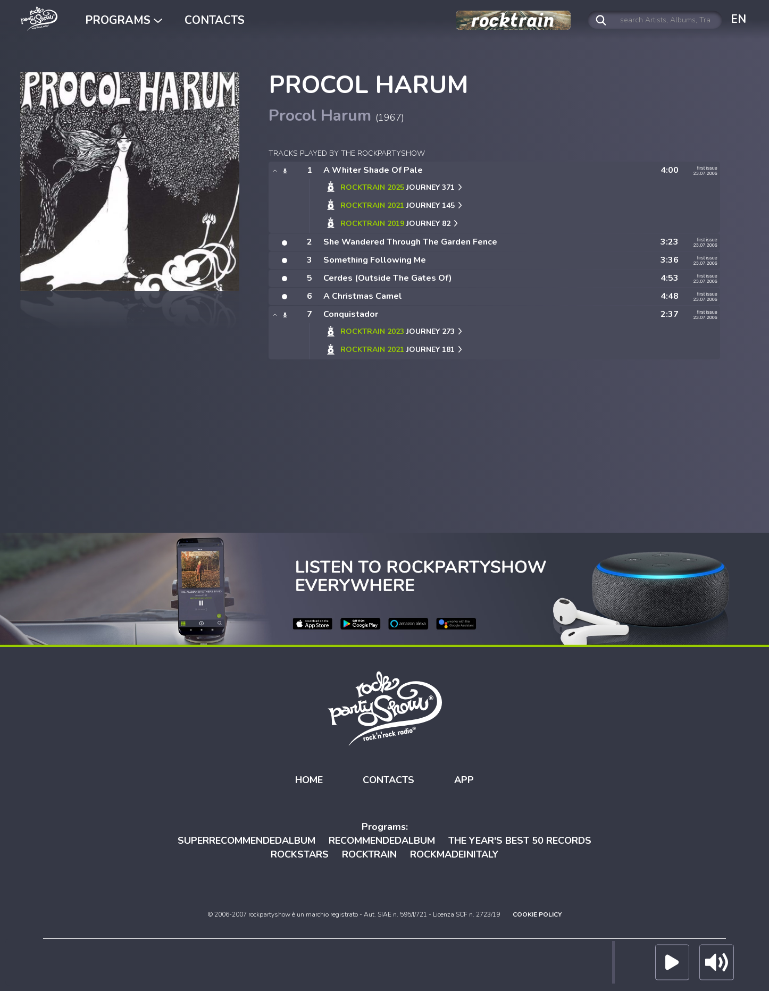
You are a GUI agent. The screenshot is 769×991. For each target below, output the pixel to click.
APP (464, 780)
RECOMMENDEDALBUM (382, 840)
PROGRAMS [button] (123, 20)
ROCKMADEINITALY (454, 854)
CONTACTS (215, 20)
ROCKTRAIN (369, 854)
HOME (309, 780)
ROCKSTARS (300, 854)
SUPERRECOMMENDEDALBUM (246, 840)
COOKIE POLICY (537, 914)
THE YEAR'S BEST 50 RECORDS (519, 840)
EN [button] (738, 19)
